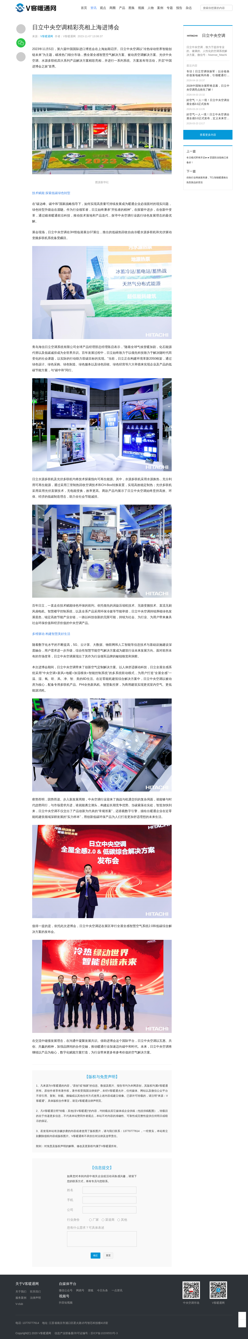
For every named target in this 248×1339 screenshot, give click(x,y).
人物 (151, 7)
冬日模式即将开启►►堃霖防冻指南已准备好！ (207, 160)
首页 (84, 7)
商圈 (112, 7)
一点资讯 (117, 1290)
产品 (122, 7)
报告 (179, 7)
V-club (19, 1303)
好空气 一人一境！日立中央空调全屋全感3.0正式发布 (207, 101)
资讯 (93, 7)
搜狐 (90, 1290)
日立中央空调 (213, 35)
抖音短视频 (65, 1302)
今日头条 (102, 1290)
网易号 (80, 1290)
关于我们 (21, 1291)
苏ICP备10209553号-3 (104, 1333)
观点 (103, 7)
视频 (141, 7)
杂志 (189, 7)
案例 (160, 7)
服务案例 (21, 1297)
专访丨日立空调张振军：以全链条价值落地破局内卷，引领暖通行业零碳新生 (207, 74)
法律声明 (35, 1297)
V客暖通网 (46, 36)
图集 (131, 7)
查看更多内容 (208, 134)
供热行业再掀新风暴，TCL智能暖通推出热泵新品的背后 (207, 180)
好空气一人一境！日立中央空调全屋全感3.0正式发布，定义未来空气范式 (207, 117)
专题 (170, 7)
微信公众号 (65, 1290)
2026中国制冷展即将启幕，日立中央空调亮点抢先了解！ (207, 87)
